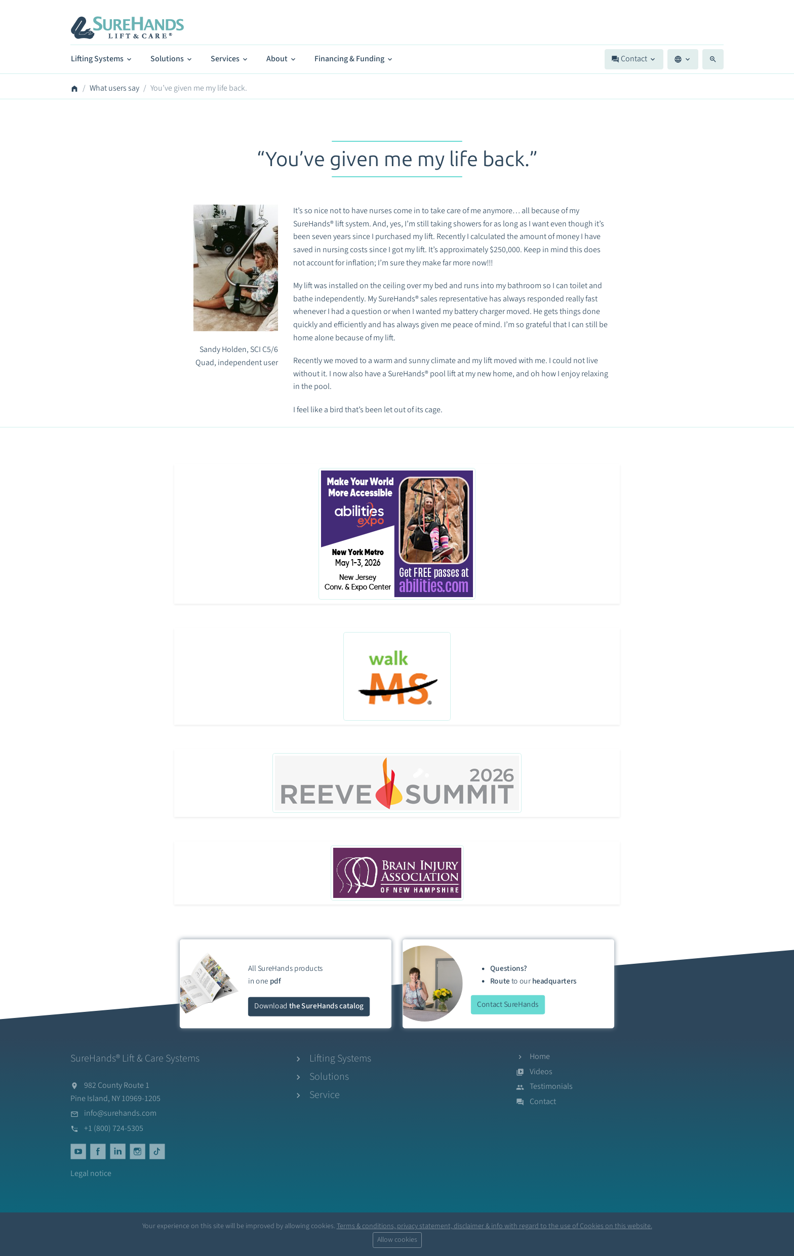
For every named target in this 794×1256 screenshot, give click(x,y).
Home (540, 1056)
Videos (541, 1071)
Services (230, 58)
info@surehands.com (120, 1113)
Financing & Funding (354, 58)
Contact (634, 58)
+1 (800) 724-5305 (113, 1128)
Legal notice (90, 1173)
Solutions (171, 58)
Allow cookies (397, 1240)
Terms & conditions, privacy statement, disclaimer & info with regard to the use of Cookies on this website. (494, 1226)
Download (309, 1006)
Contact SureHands (508, 1004)
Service (324, 1095)
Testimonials (551, 1086)
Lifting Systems (102, 58)
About (281, 58)
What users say (114, 88)
